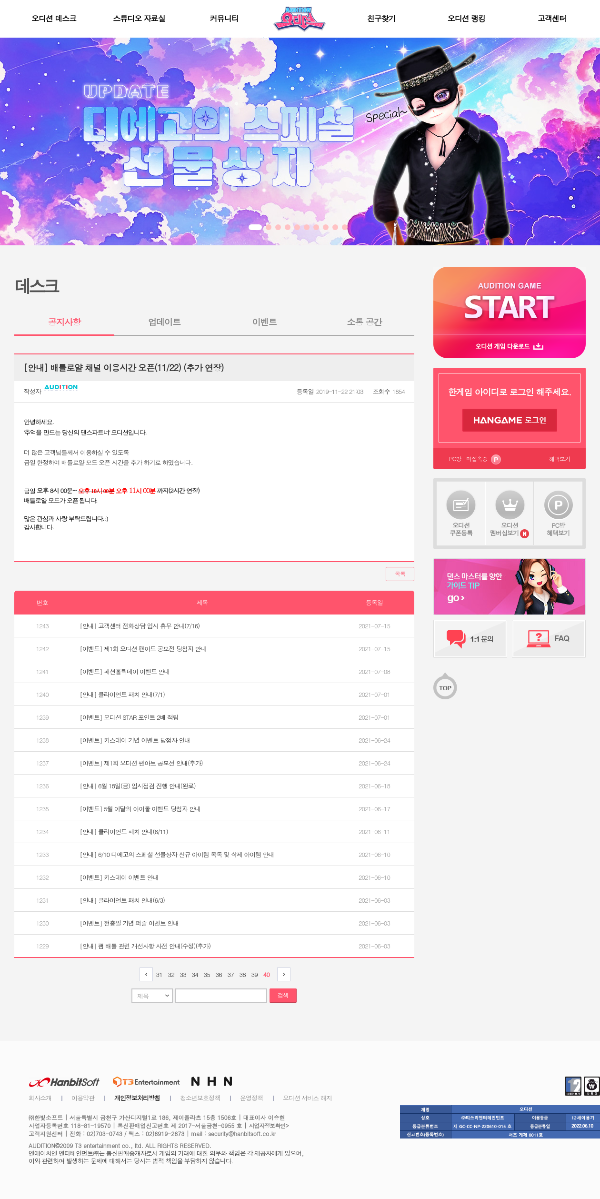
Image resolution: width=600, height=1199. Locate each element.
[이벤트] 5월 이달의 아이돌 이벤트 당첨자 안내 (140, 808)
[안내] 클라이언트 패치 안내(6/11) (124, 831)
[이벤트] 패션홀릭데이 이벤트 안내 (125, 671)
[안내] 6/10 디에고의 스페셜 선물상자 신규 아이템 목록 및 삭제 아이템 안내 (177, 854)
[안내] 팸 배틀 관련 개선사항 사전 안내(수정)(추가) (145, 945)
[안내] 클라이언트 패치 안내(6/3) (122, 900)
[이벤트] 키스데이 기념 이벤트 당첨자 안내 (135, 740)
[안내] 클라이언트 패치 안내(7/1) (122, 694)
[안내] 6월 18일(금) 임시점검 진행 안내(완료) (138, 785)
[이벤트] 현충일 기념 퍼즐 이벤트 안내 (129, 922)
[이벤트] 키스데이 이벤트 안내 (119, 877)
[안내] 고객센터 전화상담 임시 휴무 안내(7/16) (140, 625)
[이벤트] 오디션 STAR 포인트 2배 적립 (129, 717)
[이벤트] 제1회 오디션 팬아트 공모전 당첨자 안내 (143, 648)
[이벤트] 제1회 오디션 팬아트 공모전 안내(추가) (141, 762)
